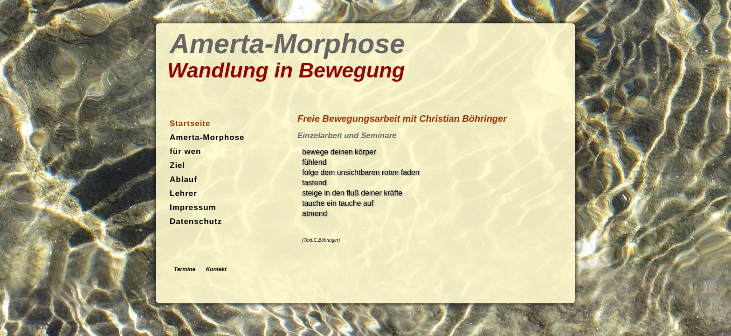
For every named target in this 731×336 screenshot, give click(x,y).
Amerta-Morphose (207, 137)
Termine (184, 269)
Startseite (190, 123)
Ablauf (183, 179)
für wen (185, 151)
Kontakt (216, 269)
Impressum (193, 207)
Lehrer (183, 193)
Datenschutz (196, 221)
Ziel (177, 165)
